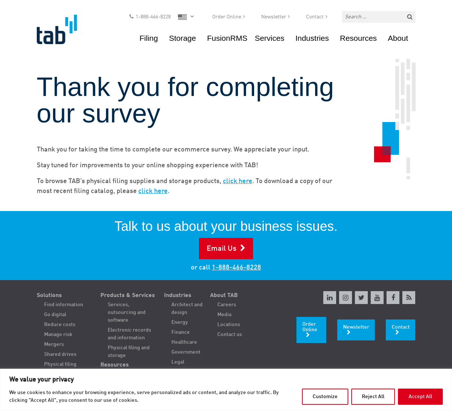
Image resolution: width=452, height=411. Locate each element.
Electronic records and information (129, 334)
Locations (228, 324)
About (398, 38)
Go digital (55, 314)
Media (224, 314)
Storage (182, 38)
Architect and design (187, 308)
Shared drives (60, 354)
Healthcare (184, 342)
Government (185, 352)
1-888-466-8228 (153, 16)
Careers (226, 304)
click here (237, 181)
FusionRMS (227, 38)
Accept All (420, 396)
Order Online (226, 16)
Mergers (54, 344)
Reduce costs (59, 324)
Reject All (373, 396)
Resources (358, 38)
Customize (325, 396)
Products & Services (127, 296)
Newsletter (273, 16)
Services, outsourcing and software (127, 312)
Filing (148, 38)
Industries (312, 38)
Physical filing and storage (129, 351)
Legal (177, 362)
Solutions (49, 296)
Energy (179, 322)
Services (270, 38)
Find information (63, 304)
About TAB (224, 296)
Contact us (229, 334)
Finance (180, 332)
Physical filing (60, 364)
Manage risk (58, 334)
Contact (315, 16)
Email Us (221, 249)
